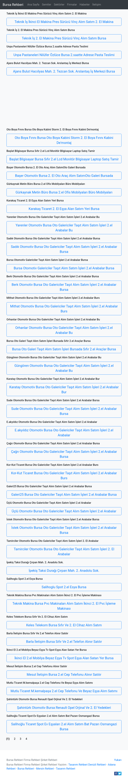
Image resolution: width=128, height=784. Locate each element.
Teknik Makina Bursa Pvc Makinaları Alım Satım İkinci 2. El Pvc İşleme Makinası (64, 606)
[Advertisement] (64, 103)
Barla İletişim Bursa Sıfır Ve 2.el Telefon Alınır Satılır (64, 642)
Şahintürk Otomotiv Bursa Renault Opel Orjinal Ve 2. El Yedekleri (64, 708)
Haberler (85, 4)
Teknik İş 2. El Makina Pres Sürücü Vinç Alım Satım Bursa (64, 38)
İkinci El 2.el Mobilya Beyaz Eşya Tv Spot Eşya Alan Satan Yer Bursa (64, 658)
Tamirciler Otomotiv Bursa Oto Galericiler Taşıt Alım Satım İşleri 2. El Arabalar (64, 551)
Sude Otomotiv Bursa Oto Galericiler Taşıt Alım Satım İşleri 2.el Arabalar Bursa (64, 411)
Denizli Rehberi (97, 764)
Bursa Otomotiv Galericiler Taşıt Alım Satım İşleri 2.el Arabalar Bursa (64, 268)
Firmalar (72, 4)
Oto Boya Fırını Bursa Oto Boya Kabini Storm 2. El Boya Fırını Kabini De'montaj (64, 140)
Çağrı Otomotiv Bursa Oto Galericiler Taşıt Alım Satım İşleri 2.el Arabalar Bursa (64, 454)
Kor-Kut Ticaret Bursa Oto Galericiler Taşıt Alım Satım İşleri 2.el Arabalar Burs (64, 475)
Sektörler (59, 4)
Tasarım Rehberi (78, 764)
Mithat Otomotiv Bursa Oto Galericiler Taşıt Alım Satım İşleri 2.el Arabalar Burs (64, 308)
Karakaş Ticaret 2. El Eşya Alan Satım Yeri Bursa (64, 209)
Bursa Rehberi (13, 5)
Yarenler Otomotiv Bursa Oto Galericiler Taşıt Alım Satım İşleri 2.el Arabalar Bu (64, 227)
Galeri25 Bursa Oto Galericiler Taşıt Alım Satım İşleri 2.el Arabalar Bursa (64, 495)
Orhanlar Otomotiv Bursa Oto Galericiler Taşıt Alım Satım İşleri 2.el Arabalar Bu (64, 330)
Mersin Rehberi (45, 768)
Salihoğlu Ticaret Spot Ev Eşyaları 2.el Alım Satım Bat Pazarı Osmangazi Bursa (64, 726)
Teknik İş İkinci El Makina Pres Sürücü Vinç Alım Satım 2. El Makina (64, 22)
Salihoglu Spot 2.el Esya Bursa (64, 587)
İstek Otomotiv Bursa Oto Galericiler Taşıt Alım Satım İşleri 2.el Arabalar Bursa (64, 530)
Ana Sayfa (33, 4)
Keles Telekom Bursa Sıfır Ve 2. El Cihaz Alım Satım (64, 625)
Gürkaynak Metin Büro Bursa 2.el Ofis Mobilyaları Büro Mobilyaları (64, 192)
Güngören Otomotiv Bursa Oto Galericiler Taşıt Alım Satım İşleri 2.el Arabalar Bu (64, 368)
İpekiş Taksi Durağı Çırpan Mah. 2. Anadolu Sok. (64, 571)
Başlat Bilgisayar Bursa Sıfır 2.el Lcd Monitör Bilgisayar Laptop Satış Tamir (64, 159)
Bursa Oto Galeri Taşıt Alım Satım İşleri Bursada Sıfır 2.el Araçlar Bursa (64, 349)
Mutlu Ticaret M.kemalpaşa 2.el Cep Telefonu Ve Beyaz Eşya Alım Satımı (64, 691)
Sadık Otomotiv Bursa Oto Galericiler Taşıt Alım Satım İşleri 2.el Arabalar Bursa (64, 249)
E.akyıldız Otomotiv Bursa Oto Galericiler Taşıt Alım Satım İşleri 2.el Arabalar (64, 432)
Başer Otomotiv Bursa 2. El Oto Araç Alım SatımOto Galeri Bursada (64, 176)
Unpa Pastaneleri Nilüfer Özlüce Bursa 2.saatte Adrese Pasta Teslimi (64, 55)
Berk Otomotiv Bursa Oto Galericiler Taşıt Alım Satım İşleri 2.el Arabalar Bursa (64, 287)
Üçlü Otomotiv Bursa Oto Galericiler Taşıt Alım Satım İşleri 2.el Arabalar (64, 511)
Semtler (46, 4)
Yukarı (118, 760)
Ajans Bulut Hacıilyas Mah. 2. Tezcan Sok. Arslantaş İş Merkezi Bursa (64, 71)
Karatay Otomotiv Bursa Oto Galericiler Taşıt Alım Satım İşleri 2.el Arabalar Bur (64, 389)
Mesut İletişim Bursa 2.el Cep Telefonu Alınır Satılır (64, 675)
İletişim (96, 4)
